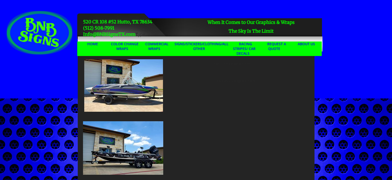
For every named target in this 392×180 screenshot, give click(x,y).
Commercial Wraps (156, 46)
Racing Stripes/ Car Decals (244, 49)
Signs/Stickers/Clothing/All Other (201, 46)
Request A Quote (276, 46)
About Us (306, 44)
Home (92, 44)
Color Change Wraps (124, 46)
